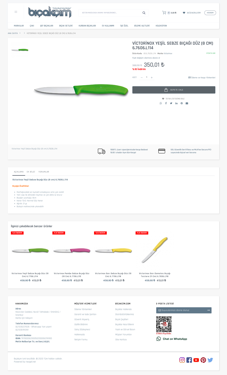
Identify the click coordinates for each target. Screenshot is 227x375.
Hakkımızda (79, 334)
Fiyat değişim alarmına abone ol (146, 58)
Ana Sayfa (13, 33)
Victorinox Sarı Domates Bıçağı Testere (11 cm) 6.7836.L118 (154, 275)
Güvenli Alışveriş (81, 319)
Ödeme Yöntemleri (83, 309)
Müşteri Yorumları (123, 334)
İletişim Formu (80, 339)
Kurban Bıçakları (87, 25)
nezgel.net (31, 361)
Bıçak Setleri (66, 25)
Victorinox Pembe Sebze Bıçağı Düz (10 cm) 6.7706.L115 (71, 275)
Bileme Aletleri (142, 25)
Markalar (19, 25)
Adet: (134, 77)
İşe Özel (124, 25)
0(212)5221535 (22, 326)
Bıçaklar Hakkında (123, 309)
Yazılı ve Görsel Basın (125, 329)
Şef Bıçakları (46, 25)
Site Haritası (121, 339)
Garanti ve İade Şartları (85, 314)
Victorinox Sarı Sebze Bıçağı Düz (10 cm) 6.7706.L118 (113, 275)
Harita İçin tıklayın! (23, 318)
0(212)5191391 (21, 329)
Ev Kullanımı (108, 25)
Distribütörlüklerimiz (124, 314)
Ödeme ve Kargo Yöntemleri (203, 77)
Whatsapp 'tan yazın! (41, 326)
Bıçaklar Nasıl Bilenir (124, 324)
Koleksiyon (161, 25)
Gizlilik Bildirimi (81, 324)
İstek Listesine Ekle (175, 98)
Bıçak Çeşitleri (121, 319)
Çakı (32, 25)
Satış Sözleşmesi (82, 329)
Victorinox (168, 53)
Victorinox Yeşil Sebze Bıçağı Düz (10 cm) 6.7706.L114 (30, 275)
